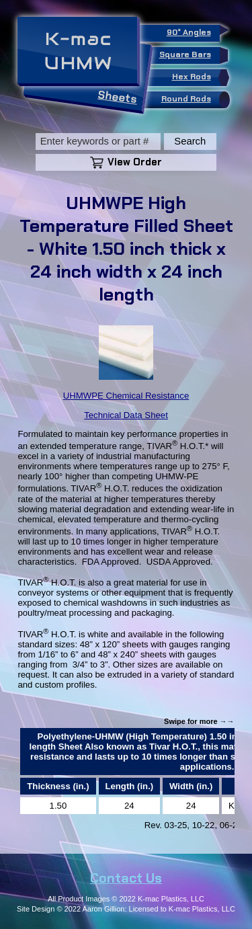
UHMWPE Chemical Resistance (126, 396)
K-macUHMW (78, 51)
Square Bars (189, 55)
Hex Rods (198, 77)
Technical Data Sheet (126, 415)
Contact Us (126, 878)
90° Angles (193, 31)
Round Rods (193, 99)
